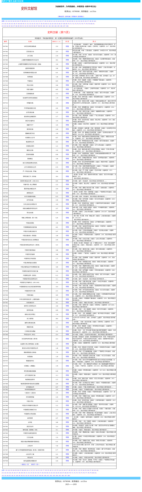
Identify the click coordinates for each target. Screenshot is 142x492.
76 (82, 23)
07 (20, 21)
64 (55, 23)
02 (9, 21)
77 (84, 23)
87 (14, 26)
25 (61, 21)
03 (11, 21)
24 (58, 21)
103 (52, 26)
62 (50, 23)
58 (41, 23)
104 (55, 26)
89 (18, 26)
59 (43, 23)
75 (80, 23)
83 (5, 26)
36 (85, 21)
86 (12, 26)
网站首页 (61, 16)
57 (39, 23)
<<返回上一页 (25, 464)
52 (27, 23)
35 (83, 21)
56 (37, 23)
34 (81, 21)
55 (34, 23)
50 (23, 23)
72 (73, 23)
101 (47, 26)
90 (21, 26)
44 (9, 23)
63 (52, 23)
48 (18, 23)
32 (76, 21)
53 (30, 23)
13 (34, 21)
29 (70, 21)
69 (66, 23)
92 (25, 26)
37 (88, 21)
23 (56, 21)
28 (67, 21)
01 (7, 21)
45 (12, 23)
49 (21, 23)
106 (61, 26)
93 (27, 26)
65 (57, 23)
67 (61, 23)
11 (29, 21)
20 (49, 21)
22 (54, 21)
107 (64, 26)
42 (5, 23)
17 (43, 21)
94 (30, 26)
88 (16, 26)
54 (32, 23)
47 (16, 23)
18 (45, 21)
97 (36, 26)
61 (48, 23)
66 (59, 23)
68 (64, 23)
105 (58, 26)
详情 (67, 46)
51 (25, 23)
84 (7, 26)
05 (16, 21)
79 (89, 23)
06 (18, 21)
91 (23, 26)
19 (47, 21)
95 (32, 26)
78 (86, 23)
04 (14, 21)
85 (9, 26)
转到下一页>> (35, 464)
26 (63, 21)
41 (3, 23)
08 (22, 21)
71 (71, 23)
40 (95, 21)
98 (39, 26)
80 (91, 23)
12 (31, 21)
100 (44, 26)
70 (68, 23)
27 (65, 21)
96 (34, 26)
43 (7, 23)
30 (72, 21)
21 (52, 21)
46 (14, 23)
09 (25, 21)
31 (74, 21)
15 (38, 21)
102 (50, 26)
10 (27, 21)
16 (40, 21)
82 (3, 26)
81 (93, 23)
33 (79, 21)
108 (67, 26)
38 (90, 21)
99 (41, 26)
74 (77, 23)
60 (46, 23)
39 (92, 21)
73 (75, 23)
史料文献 (67, 16)
